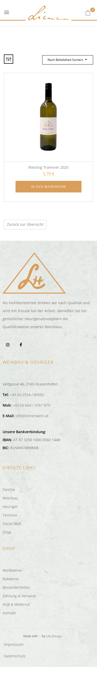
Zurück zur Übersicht (25, 224)
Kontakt (9, 612)
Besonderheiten (16, 587)
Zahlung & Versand (19, 595)
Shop (7, 532)
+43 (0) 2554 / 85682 (27, 394)
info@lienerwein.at (32, 415)
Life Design (54, 636)
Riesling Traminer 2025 (48, 167)
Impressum (14, 644)
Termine (10, 515)
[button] (88, 12)
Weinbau (10, 498)
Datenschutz (15, 655)
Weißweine (12, 570)
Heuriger (10, 506)
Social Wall (12, 523)
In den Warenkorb (48, 186)
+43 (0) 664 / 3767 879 (31, 405)
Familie (9, 489)
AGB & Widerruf (16, 604)
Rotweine (11, 578)
